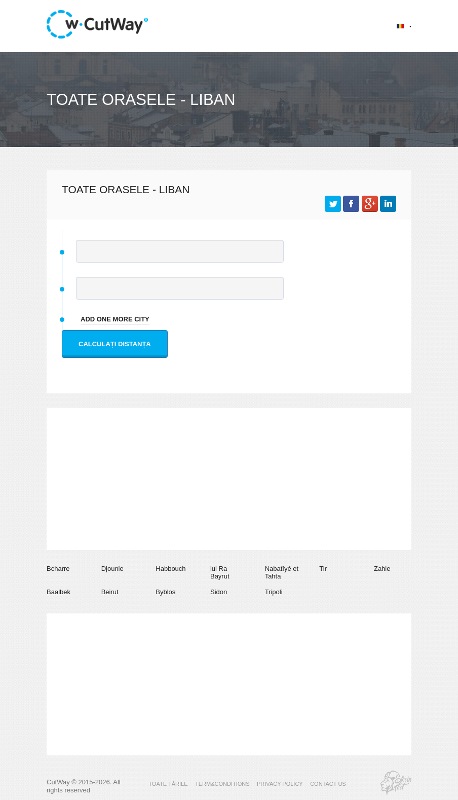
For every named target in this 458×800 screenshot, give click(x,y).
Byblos (165, 592)
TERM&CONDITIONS (222, 784)
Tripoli (274, 592)
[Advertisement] (229, 479)
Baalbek (58, 592)
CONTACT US (328, 784)
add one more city (115, 319)
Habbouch (170, 568)
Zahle (382, 568)
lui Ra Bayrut (220, 572)
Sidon (218, 592)
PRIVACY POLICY (280, 784)
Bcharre (58, 568)
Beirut (110, 592)
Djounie (112, 568)
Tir (323, 568)
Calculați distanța (115, 344)
